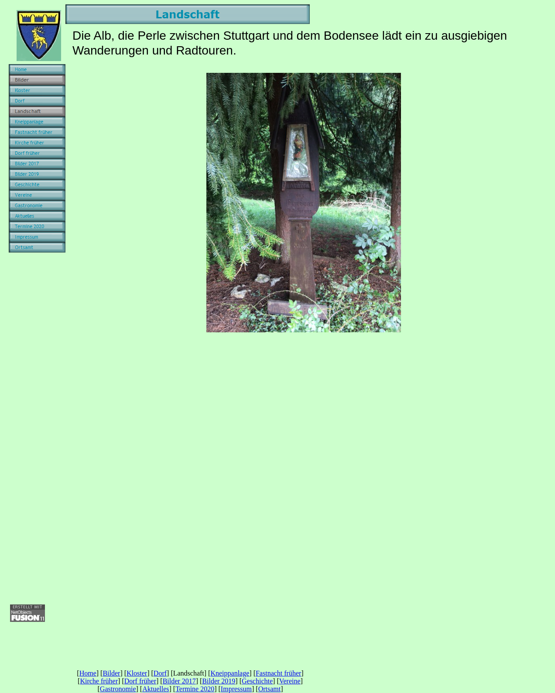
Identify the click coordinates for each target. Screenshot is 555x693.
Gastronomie (118, 689)
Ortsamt (269, 689)
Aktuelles (155, 689)
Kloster (137, 673)
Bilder (111, 673)
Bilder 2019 (218, 681)
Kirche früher (99, 681)
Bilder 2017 (179, 681)
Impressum (236, 689)
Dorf (160, 673)
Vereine (290, 681)
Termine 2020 (194, 689)
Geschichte (257, 681)
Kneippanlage (229, 673)
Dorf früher (140, 681)
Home (87, 673)
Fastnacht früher (278, 673)
